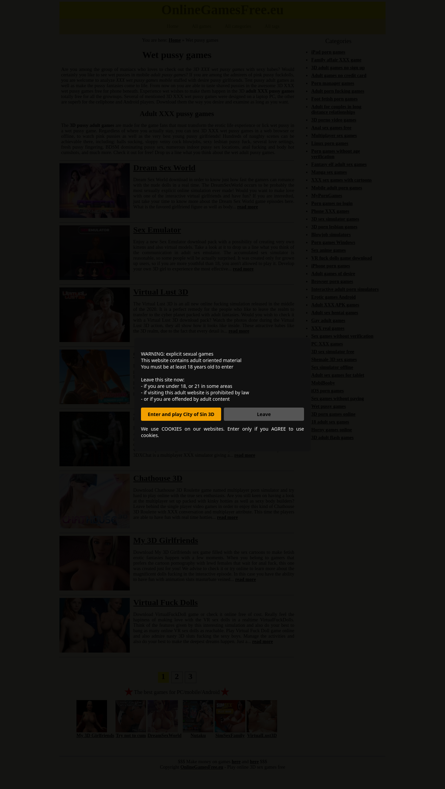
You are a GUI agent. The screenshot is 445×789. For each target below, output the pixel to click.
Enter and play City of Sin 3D (181, 414)
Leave (264, 414)
